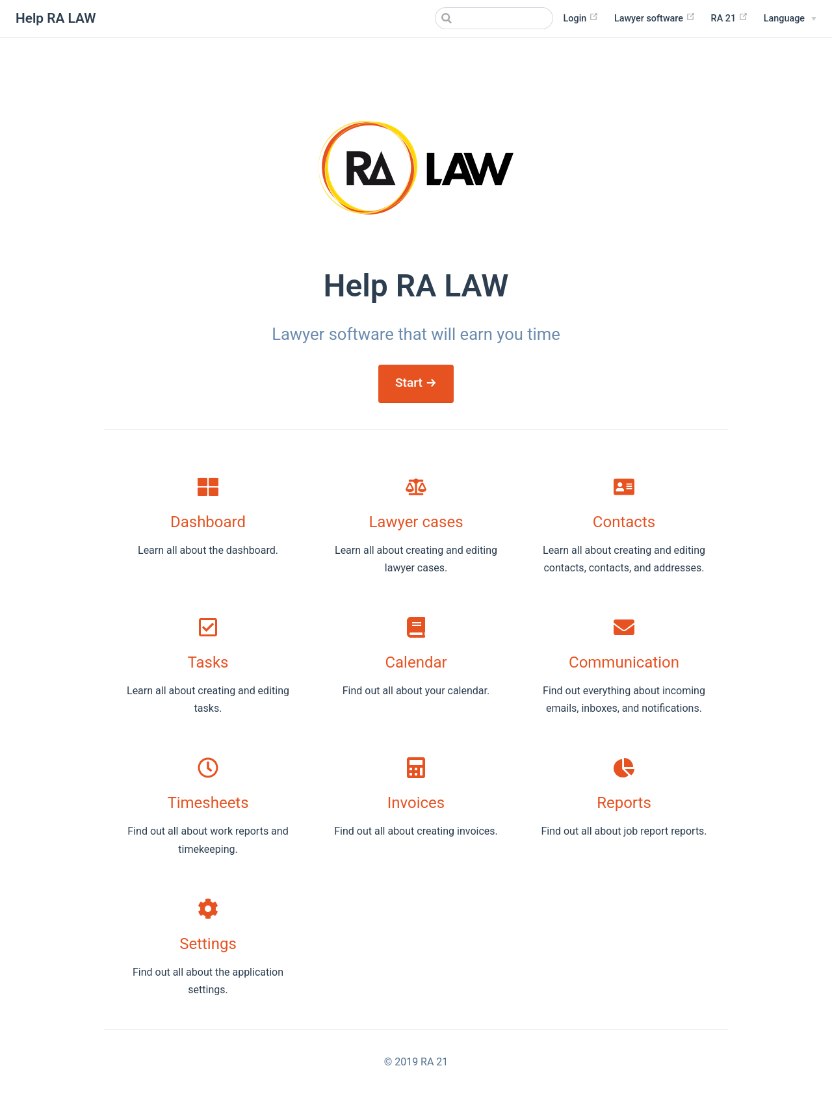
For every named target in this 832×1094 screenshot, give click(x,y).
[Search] (487, 18)
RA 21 (729, 18)
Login (581, 18)
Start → (416, 382)
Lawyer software (655, 18)
